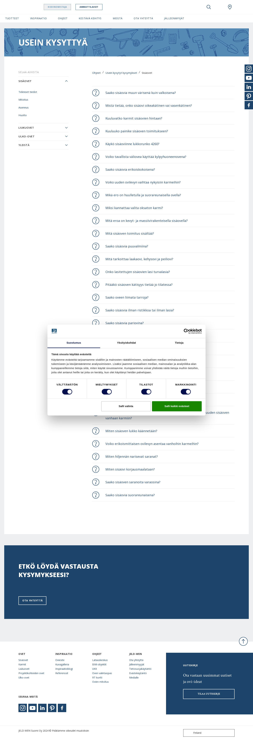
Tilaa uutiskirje (209, 693)
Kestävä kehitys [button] (90, 18)
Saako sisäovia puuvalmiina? (126, 246)
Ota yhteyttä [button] (143, 18)
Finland (193, 733)
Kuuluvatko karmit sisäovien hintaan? (133, 118)
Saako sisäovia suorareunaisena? (130, 495)
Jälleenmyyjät (136, 664)
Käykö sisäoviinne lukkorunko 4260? (132, 144)
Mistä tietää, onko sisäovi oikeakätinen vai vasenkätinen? (148, 105)
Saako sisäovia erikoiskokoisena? (130, 169)
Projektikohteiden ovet (31, 673)
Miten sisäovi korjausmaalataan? (130, 469)
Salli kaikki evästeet (176, 406)
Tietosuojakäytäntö (140, 668)
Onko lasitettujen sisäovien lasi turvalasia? (137, 272)
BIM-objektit (99, 664)
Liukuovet (26, 127)
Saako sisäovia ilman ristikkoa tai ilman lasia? (139, 310)
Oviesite (59, 660)
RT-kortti (97, 677)
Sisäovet (25, 81)
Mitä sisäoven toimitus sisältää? (129, 233)
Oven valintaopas (102, 673)
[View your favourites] (219, 7)
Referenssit (61, 673)
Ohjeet (96, 72)
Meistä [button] (117, 18)
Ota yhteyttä (32, 600)
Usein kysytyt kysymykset (121, 72)
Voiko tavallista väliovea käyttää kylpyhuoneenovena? (145, 157)
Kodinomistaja (66, 6)
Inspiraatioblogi (64, 668)
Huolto (22, 115)
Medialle (134, 677)
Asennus (23, 107)
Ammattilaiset (98, 6)
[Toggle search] (208, 7)
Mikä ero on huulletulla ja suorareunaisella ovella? (143, 195)
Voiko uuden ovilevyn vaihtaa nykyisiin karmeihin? (143, 182)
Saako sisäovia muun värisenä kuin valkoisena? (140, 93)
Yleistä (23, 145)
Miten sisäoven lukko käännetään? (131, 431)
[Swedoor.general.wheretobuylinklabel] (230, 7)
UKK (94, 668)
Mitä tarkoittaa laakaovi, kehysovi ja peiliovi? (139, 259)
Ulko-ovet (26, 136)
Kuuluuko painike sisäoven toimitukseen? (136, 131)
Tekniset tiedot (27, 92)
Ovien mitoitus (100, 681)
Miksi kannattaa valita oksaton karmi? (134, 208)
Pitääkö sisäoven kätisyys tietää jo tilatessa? (139, 284)
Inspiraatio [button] (38, 18)
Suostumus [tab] (74, 342)
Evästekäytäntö (138, 673)
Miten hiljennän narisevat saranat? (131, 456)
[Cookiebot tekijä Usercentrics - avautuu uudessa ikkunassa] (186, 331)
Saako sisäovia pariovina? (124, 323)
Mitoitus (23, 99)
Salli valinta (126, 406)
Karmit (22, 664)
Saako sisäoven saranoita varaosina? (132, 482)
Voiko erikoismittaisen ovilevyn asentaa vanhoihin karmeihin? (152, 444)
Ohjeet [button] (62, 18)
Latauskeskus (100, 660)
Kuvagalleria (62, 664)
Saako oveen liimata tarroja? (126, 297)
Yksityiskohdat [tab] (126, 342)
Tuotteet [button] (12, 18)
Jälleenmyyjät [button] (174, 18)
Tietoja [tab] (179, 342)
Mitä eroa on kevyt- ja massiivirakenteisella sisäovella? (146, 221)
